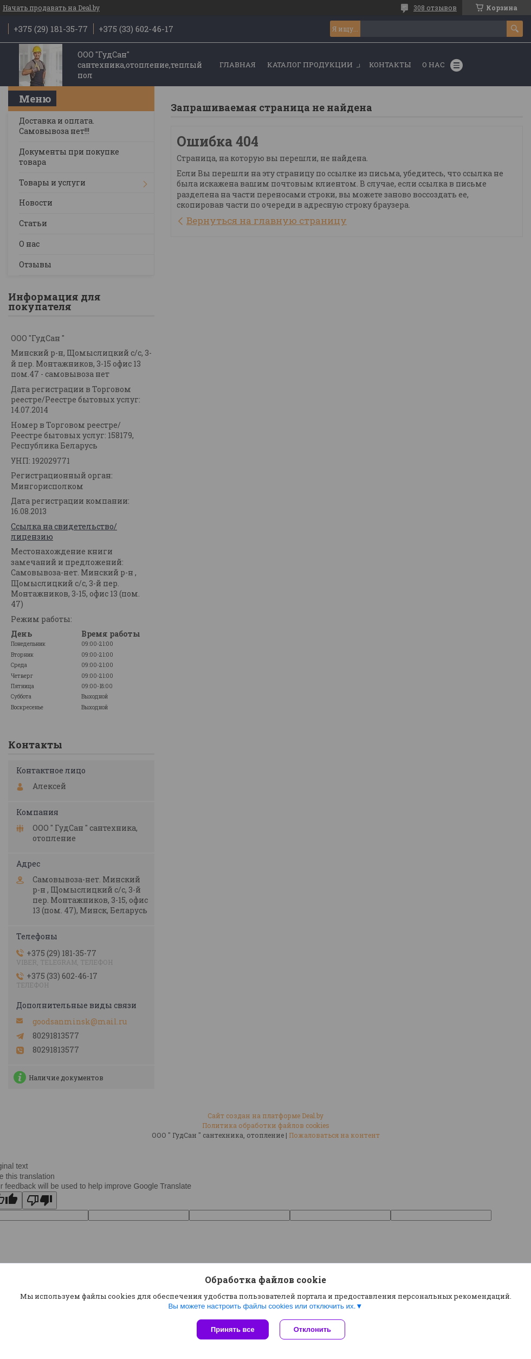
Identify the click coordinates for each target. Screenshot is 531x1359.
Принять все (233, 1329)
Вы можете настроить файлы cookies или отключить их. (261, 1306)
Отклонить (312, 1329)
